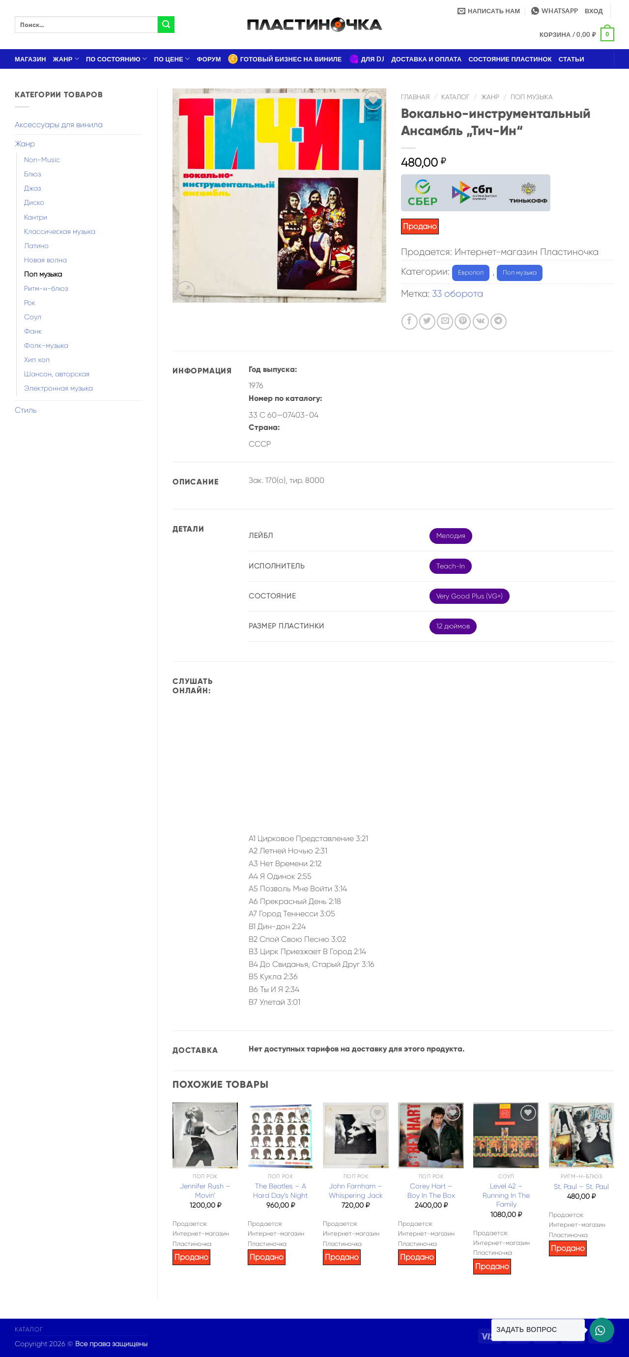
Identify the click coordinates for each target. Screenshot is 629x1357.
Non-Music (42, 160)
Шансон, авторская (56, 374)
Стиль (26, 410)
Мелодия (450, 535)
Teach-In (450, 566)
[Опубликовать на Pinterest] (463, 321)
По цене (172, 58)
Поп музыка (43, 274)
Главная (415, 97)
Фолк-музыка (46, 345)
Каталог (455, 97)
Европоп (471, 272)
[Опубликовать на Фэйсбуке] (409, 321)
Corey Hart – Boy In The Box (431, 1190)
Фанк (33, 331)
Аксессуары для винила (59, 124)
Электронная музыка (58, 388)
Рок (29, 303)
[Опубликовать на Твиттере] (427, 321)
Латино (36, 246)
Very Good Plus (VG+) (469, 596)
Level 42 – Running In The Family (506, 1195)
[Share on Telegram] (498, 321)
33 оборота (457, 293)
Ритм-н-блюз (46, 288)
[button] (594, 11)
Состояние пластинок (510, 59)
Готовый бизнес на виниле (285, 59)
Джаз (32, 188)
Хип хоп (37, 360)
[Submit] (166, 24)
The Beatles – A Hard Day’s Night (280, 1190)
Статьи (571, 59)
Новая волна (45, 260)
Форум (209, 59)
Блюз (32, 174)
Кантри (35, 217)
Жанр (66, 58)
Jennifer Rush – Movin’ (205, 1190)
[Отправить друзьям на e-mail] (445, 321)
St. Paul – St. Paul (581, 1186)
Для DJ (367, 59)
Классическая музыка (59, 231)
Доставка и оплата (426, 59)
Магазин (30, 59)
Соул (32, 317)
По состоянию (116, 58)
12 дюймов (453, 626)
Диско (34, 202)
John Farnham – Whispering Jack (356, 1190)
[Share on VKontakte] (481, 321)
